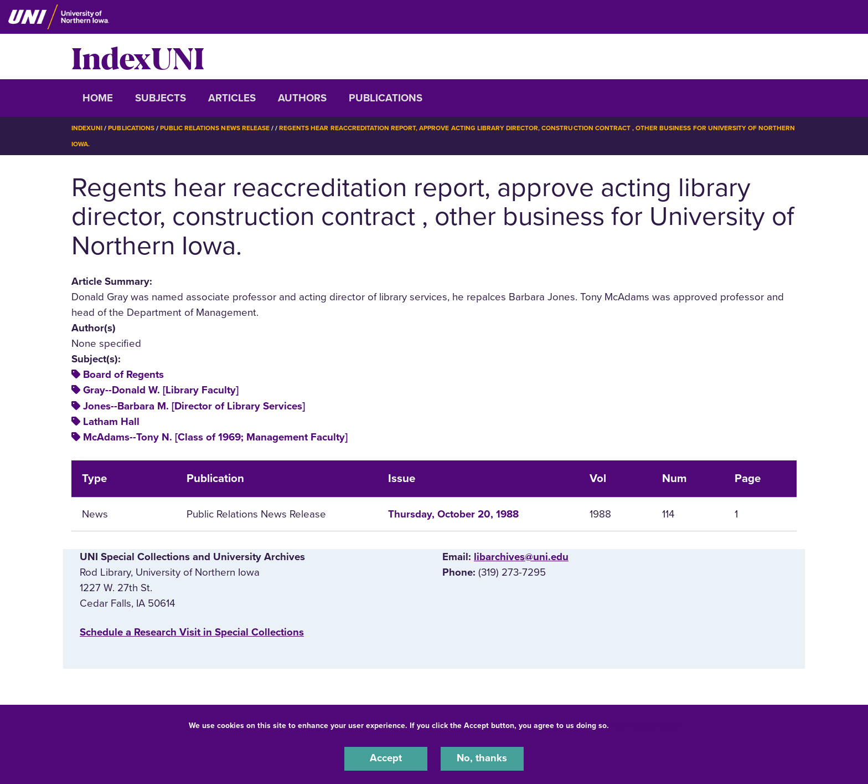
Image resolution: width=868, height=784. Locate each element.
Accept (386, 758)
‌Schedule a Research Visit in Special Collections (192, 632)
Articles (232, 98)
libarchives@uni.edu (521, 556)
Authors (302, 98)
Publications (385, 98)
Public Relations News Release (215, 128)
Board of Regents (123, 374)
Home (97, 98)
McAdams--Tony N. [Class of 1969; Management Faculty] (215, 437)
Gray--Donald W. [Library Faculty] (161, 389)
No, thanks (482, 758)
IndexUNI (137, 56)
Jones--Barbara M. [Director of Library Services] (194, 405)
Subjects (160, 98)
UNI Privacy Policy (646, 725)
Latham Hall (111, 421)
